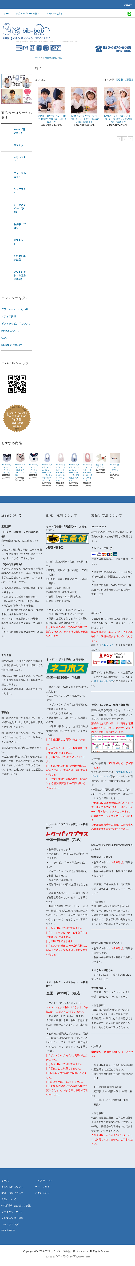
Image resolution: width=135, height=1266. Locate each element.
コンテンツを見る (52, 13)
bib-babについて (10, 330)
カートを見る (42, 1186)
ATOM (11, 1230)
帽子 (61, 58)
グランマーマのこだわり (14, 309)
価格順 (119, 79)
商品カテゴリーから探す (25, 13)
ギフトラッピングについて (16, 323)
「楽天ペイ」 (108, 645)
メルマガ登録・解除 (12, 1218)
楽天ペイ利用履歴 (103, 681)
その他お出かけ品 (50, 58)
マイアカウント (43, 1180)
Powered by (67, 1257)
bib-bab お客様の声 (11, 345)
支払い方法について (12, 1186)
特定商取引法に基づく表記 (16, 1205)
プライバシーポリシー (13, 1211)
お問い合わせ (42, 1193)
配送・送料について (12, 1193)
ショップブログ (9, 1224)
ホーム (7, 13)
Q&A (4, 337)
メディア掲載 (8, 316)
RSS (3, 1230)
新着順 (129, 79)
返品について (8, 1199)
